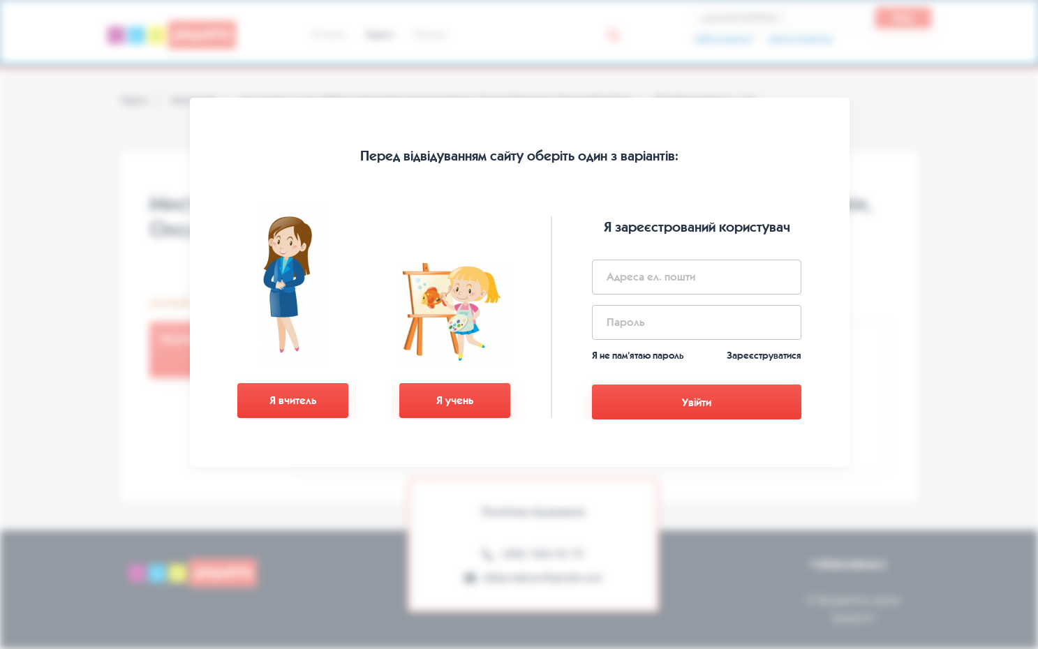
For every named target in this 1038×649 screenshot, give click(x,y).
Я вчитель (292, 400)
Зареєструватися (764, 355)
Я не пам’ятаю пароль (638, 355)
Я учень (454, 400)
